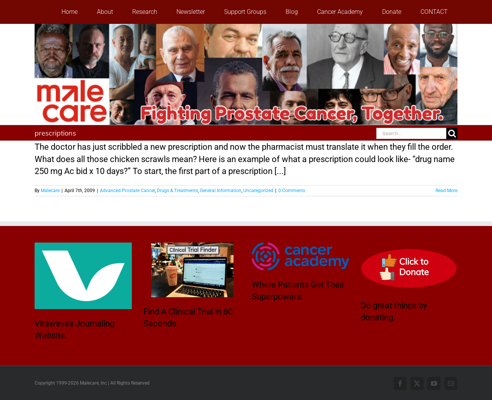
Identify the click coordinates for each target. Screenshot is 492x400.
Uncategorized (258, 190)
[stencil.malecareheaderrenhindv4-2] (246, 28)
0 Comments (291, 190)
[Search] (451, 133)
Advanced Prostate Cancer (127, 190)
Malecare (50, 190)
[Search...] (411, 133)
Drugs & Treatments (177, 190)
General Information (220, 190)
